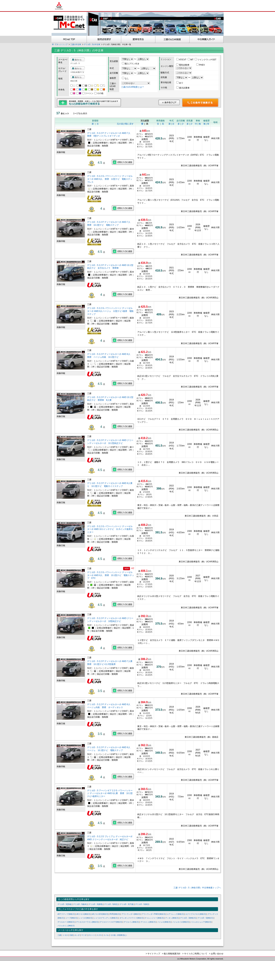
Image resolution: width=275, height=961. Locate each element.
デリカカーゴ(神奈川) (66, 922)
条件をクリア (169, 102)
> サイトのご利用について (194, 953)
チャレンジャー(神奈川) (154, 918)
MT (191, 59)
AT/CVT (181, 59)
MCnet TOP (69, 39)
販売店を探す (104, 39)
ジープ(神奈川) (71, 918)
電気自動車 (183, 65)
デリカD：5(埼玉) (111, 904)
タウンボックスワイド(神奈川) (131, 918)
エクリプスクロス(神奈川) (195, 914)
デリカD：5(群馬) (96, 904)
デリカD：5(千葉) (127, 904)
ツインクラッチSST (205, 59)
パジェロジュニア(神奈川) (201, 922)
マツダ (83, 935)
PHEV (200, 65)
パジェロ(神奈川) (164, 922)
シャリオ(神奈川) (85, 918)
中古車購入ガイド (207, 39)
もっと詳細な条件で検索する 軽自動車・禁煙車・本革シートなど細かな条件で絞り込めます (89, 102)
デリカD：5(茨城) (65, 904)
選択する (78, 60)
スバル (106, 935)
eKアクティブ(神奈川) (66, 914)
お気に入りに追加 (123, 162)
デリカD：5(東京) (142, 904)
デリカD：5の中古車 (92, 44)
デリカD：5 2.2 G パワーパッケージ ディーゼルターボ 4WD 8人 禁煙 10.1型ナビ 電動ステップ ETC (110, 575)
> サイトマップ (153, 953)
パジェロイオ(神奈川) (180, 922)
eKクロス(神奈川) (83, 914)
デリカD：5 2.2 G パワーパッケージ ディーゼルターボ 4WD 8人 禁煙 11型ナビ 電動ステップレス (110, 179)
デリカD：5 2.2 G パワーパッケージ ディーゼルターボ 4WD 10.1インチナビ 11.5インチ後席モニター (110, 529)
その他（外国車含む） (119, 935)
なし (125, 78)
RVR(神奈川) (115, 914)
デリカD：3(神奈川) (188, 918)
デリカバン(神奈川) (131, 922)
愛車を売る (138, 39)
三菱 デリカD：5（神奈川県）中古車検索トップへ (197, 887)
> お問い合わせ (216, 953)
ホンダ (77, 935)
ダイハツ (91, 935)
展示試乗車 (183, 88)
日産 (71, 935)
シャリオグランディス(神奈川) (106, 918)
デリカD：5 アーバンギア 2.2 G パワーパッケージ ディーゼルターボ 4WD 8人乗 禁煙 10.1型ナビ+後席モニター (110, 793)
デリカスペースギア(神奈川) (111, 922)
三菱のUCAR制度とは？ (132, 87)
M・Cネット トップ (60, 44)
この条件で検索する (200, 102)
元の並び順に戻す (125, 124)
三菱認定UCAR (172, 39)
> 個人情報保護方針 (171, 953)
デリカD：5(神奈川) (205, 918)
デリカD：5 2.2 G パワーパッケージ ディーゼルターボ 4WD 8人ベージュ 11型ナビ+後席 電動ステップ (110, 311)
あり (179, 83)
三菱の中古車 (76, 44)
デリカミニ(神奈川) (148, 922)
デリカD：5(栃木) (80, 904)
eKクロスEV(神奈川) (100, 914)
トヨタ (65, 935)
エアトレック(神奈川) (175, 914)
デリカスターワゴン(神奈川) (87, 922)
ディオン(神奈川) (172, 918)
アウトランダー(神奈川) (131, 914)
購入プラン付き (130, 63)
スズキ (99, 935)
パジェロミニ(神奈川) (66, 926)
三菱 (59, 935)
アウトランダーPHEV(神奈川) (153, 914)
